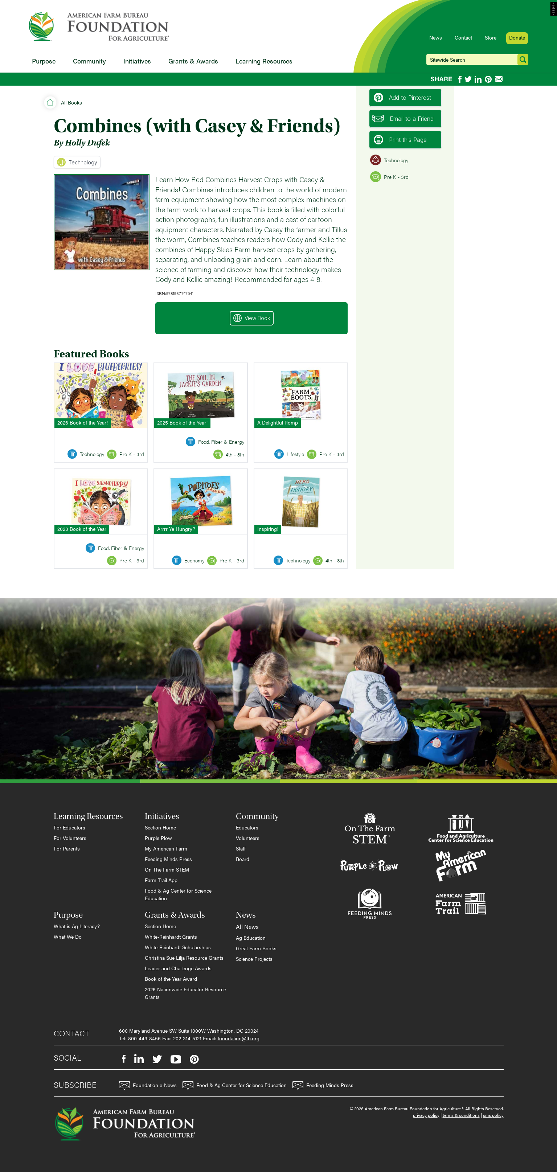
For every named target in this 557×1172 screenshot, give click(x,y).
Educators (247, 827)
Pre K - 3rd (389, 176)
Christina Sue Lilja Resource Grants (184, 957)
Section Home (160, 827)
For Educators (69, 827)
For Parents (67, 848)
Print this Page (400, 139)
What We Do (68, 936)
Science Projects (254, 958)
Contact (463, 37)
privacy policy (426, 1115)
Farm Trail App (161, 880)
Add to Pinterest (402, 97)
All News (247, 926)
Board (242, 858)
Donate (517, 37)
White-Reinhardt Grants (171, 936)
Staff (241, 848)
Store (490, 37)
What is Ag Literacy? (77, 926)
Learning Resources (264, 60)
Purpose (44, 60)
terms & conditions (461, 1115)
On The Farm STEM (167, 869)
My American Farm (166, 848)
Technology (77, 162)
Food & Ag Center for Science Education (178, 894)
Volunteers (247, 837)
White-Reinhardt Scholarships (178, 947)
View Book (251, 318)
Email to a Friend (403, 118)
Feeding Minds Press (168, 858)
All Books (71, 102)
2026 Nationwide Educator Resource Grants (185, 992)
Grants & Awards (193, 60)
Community (89, 60)
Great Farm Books (256, 948)
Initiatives (137, 60)
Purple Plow (158, 837)
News (435, 37)
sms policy (493, 1115)
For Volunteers (70, 837)
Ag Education (251, 937)
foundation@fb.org (238, 1038)
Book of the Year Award (171, 978)
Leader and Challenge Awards (178, 968)
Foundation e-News (148, 1085)
